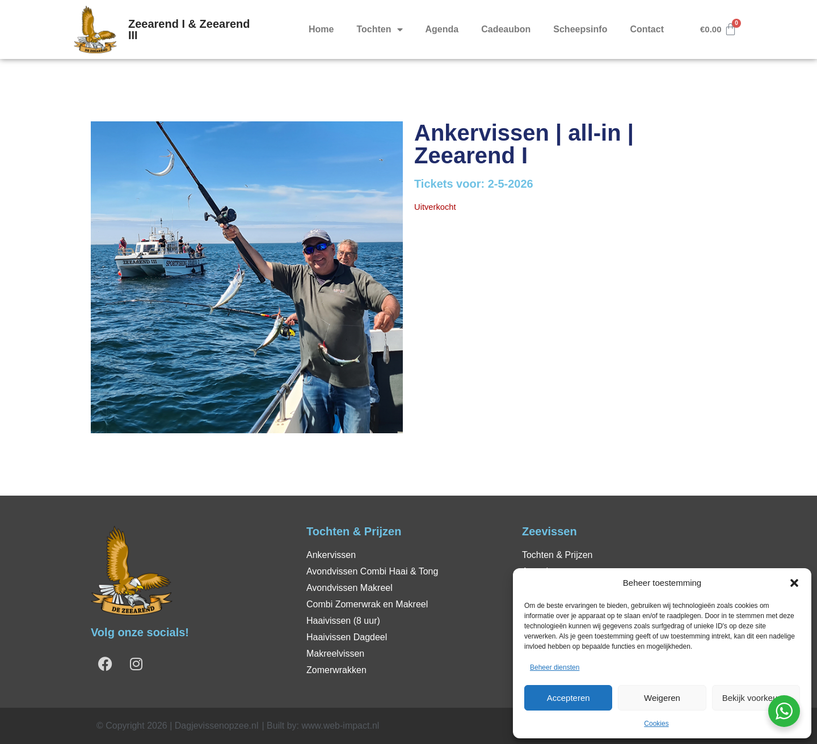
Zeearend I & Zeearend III (189, 29)
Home (321, 29)
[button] (794, 583)
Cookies (656, 724)
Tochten (379, 29)
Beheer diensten (554, 667)
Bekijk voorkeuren (756, 698)
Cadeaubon (505, 29)
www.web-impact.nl (340, 725)
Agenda (442, 29)
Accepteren (568, 698)
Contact (647, 29)
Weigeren (662, 698)
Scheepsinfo (580, 29)
